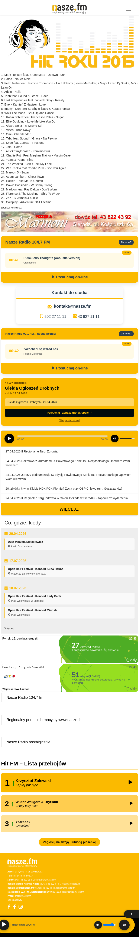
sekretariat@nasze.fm (45, 879)
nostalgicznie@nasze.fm (72, 891)
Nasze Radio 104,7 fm (24, 697)
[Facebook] (8, 906)
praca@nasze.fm (23, 895)
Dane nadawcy (14, 899)
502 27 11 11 (55, 316)
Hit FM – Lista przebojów (33, 763)
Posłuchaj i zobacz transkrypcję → (69, 412)
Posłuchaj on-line (69, 277)
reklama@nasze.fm (70, 883)
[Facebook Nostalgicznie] (14, 906)
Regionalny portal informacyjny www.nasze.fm (44, 720)
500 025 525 (53, 891)
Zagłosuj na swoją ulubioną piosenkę (69, 842)
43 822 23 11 (27, 879)
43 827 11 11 (89, 316)
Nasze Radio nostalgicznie (28, 742)
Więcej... (69, 509)
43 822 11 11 (54, 883)
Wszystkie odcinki (69, 420)
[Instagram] (21, 906)
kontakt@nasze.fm (72, 306)
